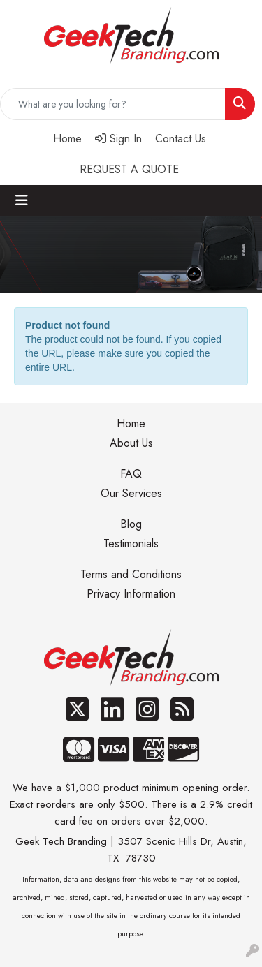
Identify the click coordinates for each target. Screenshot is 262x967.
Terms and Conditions (131, 574)
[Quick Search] (113, 104)
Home (131, 423)
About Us (131, 443)
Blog (131, 524)
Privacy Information (131, 594)
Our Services (131, 493)
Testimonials (131, 544)
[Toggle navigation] (21, 201)
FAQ (131, 474)
